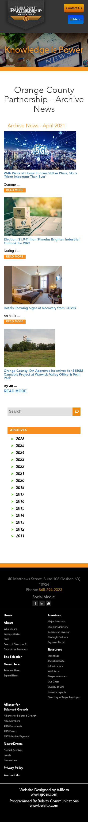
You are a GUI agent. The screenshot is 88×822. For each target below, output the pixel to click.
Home (8, 615)
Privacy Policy (13, 768)
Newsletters (10, 760)
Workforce (53, 671)
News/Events (13, 743)
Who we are (10, 629)
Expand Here (11, 676)
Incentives (53, 656)
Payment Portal (56, 642)
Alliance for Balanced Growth (20, 716)
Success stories (12, 634)
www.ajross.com (44, 795)
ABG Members (12, 721)
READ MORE (14, 190)
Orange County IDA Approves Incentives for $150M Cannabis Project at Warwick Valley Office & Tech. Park (43, 374)
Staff (6, 639)
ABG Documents (13, 726)
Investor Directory (58, 627)
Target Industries (57, 677)
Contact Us (11, 775)
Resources (55, 649)
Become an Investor (59, 632)
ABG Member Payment (16, 736)
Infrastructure (55, 666)
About (8, 622)
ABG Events (10, 731)
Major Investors (56, 621)
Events (7, 755)
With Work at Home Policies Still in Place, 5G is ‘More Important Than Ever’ (40, 175)
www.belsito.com (44, 806)
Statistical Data (56, 661)
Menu (75, 19)
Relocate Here (11, 670)
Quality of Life (56, 687)
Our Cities (53, 682)
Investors (54, 615)
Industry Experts (57, 692)
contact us (74, 8)
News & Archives (13, 750)
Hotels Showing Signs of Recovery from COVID (40, 308)
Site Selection (13, 656)
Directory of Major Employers (64, 697)
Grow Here (11, 664)
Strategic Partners (58, 637)
